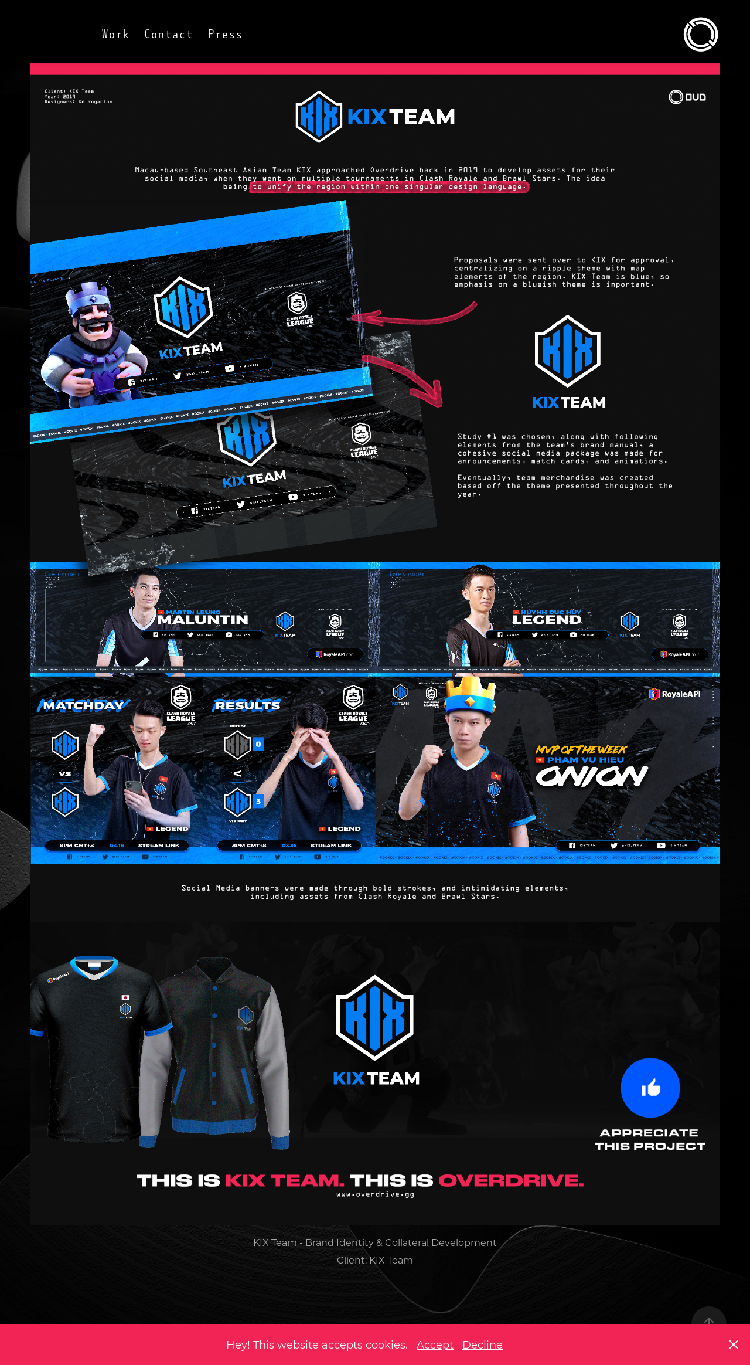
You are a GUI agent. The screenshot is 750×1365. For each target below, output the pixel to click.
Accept (435, 1344)
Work (115, 34)
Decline (482, 1344)
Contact (168, 34)
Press (225, 34)
